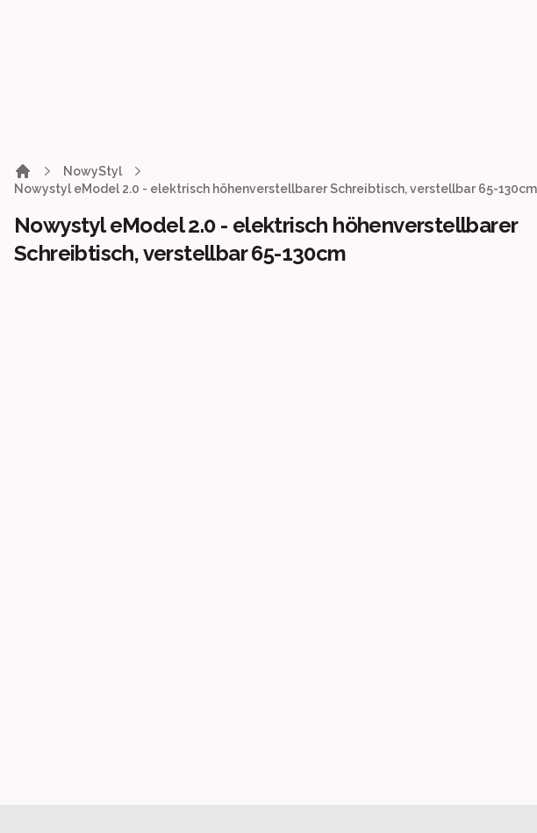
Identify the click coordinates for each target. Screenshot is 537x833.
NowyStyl (92, 171)
